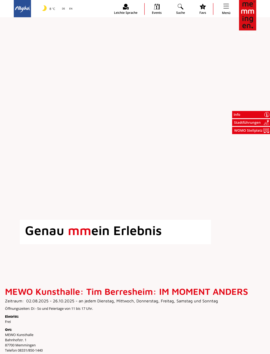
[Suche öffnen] (180, 9)
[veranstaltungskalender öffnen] (156, 9)
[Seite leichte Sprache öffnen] (125, 9)
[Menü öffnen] (226, 9)
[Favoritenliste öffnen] (203, 9)
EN (70, 8)
